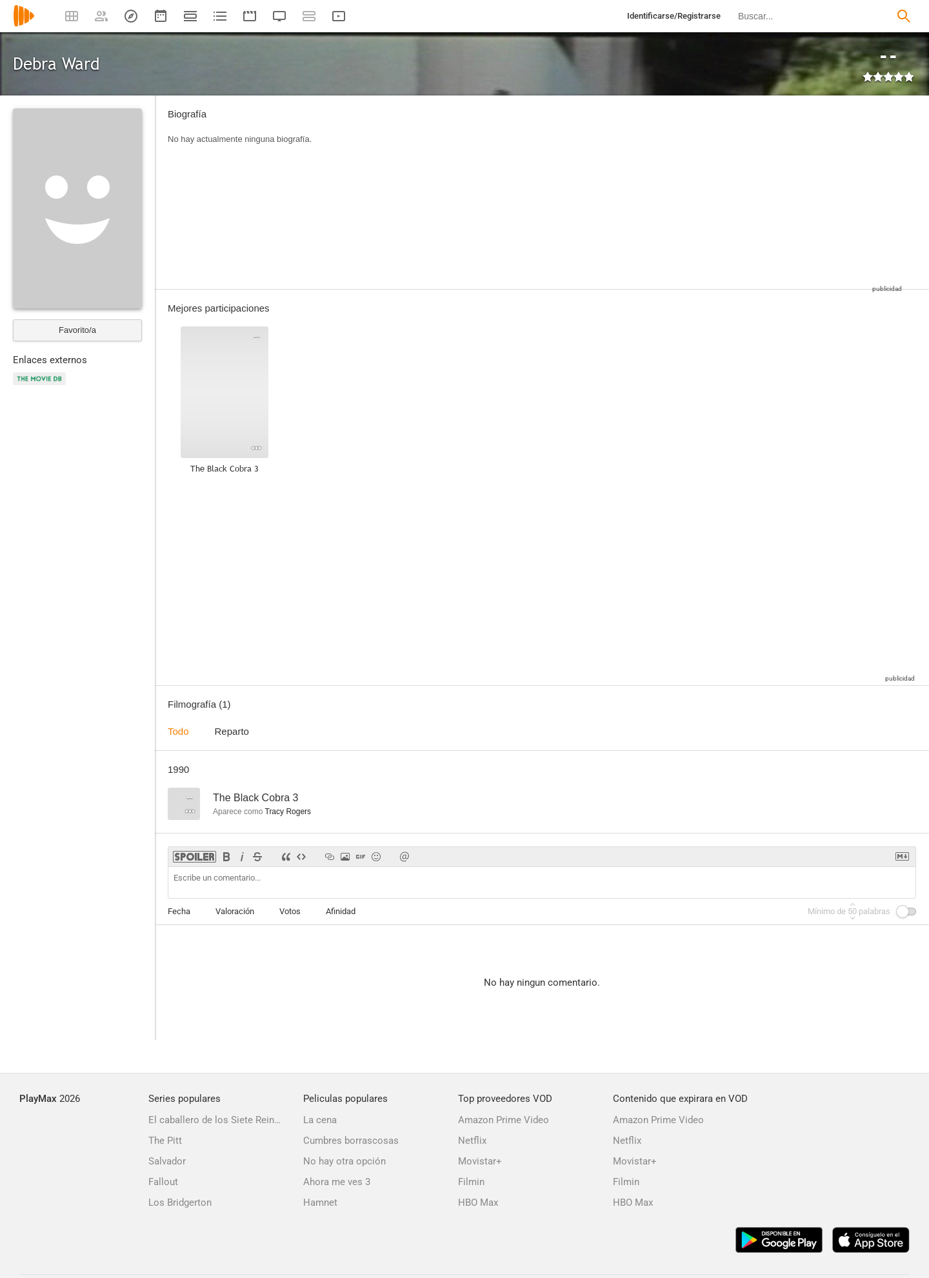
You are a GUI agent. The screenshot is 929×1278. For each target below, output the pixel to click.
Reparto (232, 731)
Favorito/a (77, 330)
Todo (178, 731)
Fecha (179, 911)
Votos (290, 911)
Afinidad (340, 911)
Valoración (234, 911)
